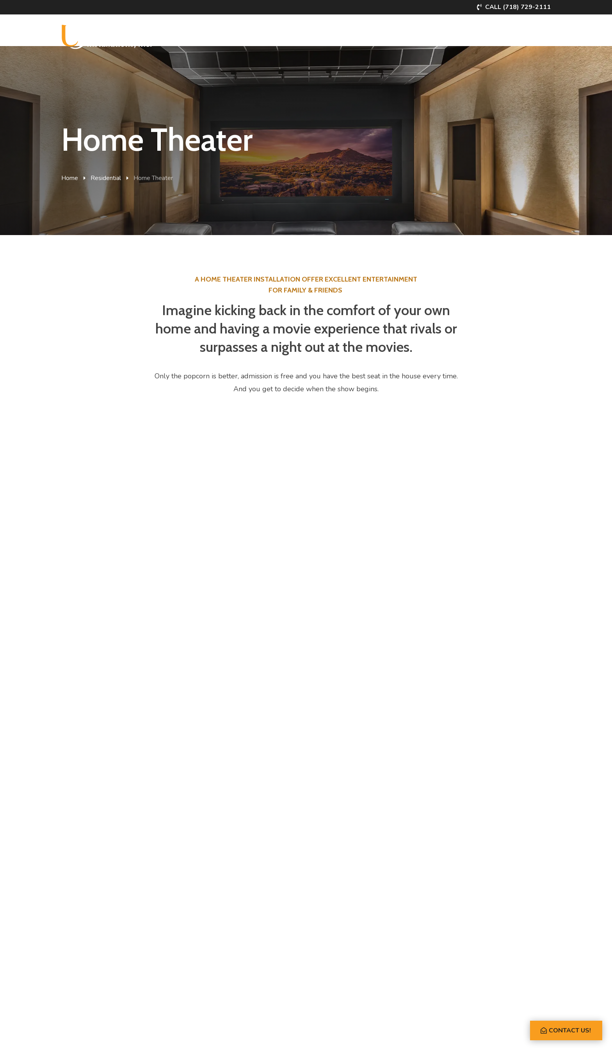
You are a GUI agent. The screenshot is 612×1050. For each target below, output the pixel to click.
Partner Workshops (404, 34)
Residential (204, 34)
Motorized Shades (83, 942)
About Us (462, 34)
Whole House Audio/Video (94, 903)
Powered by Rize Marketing (309, 1035)
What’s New (341, 34)
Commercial (251, 34)
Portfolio (296, 34)
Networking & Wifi (84, 968)
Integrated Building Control (224, 890)
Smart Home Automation (92, 890)
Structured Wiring (212, 942)
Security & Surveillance (90, 955)
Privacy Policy (254, 1035)
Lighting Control (81, 929)
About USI (332, 890)
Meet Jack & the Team (346, 903)
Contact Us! (570, 1030)
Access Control (209, 929)
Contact (537, 34)
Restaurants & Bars (214, 916)
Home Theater (79, 916)
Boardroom (204, 903)
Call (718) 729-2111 (518, 7)
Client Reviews (337, 916)
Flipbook (500, 34)
